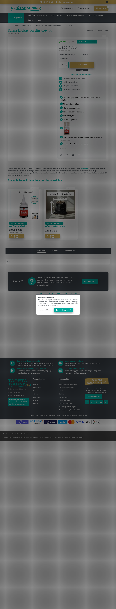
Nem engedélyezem (45, 310)
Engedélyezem (62, 310)
